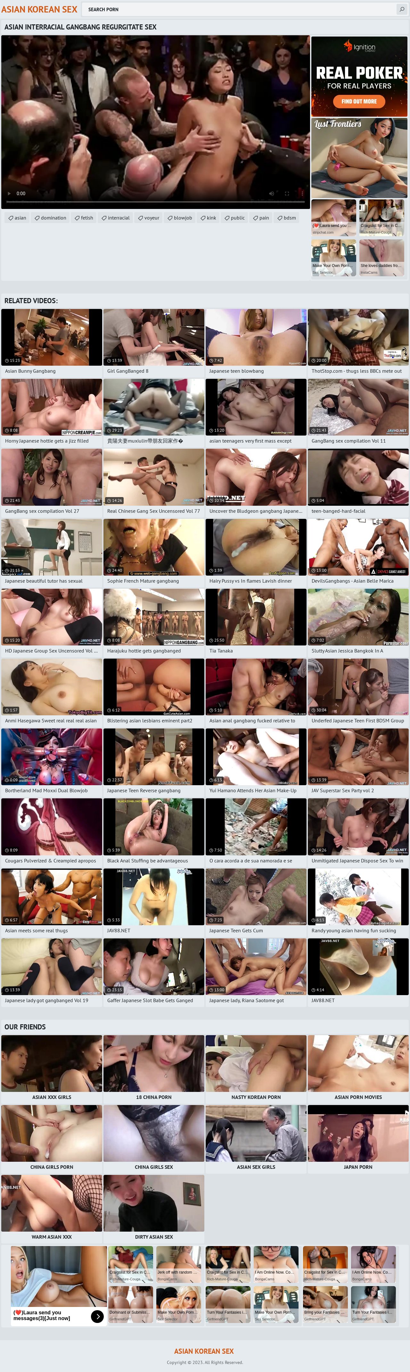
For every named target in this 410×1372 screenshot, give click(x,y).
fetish (87, 217)
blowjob (183, 217)
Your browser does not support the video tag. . (155, 122)
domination (53, 217)
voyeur (151, 217)
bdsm (290, 217)
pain (264, 217)
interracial (119, 217)
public (238, 217)
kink (211, 217)
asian (20, 217)
